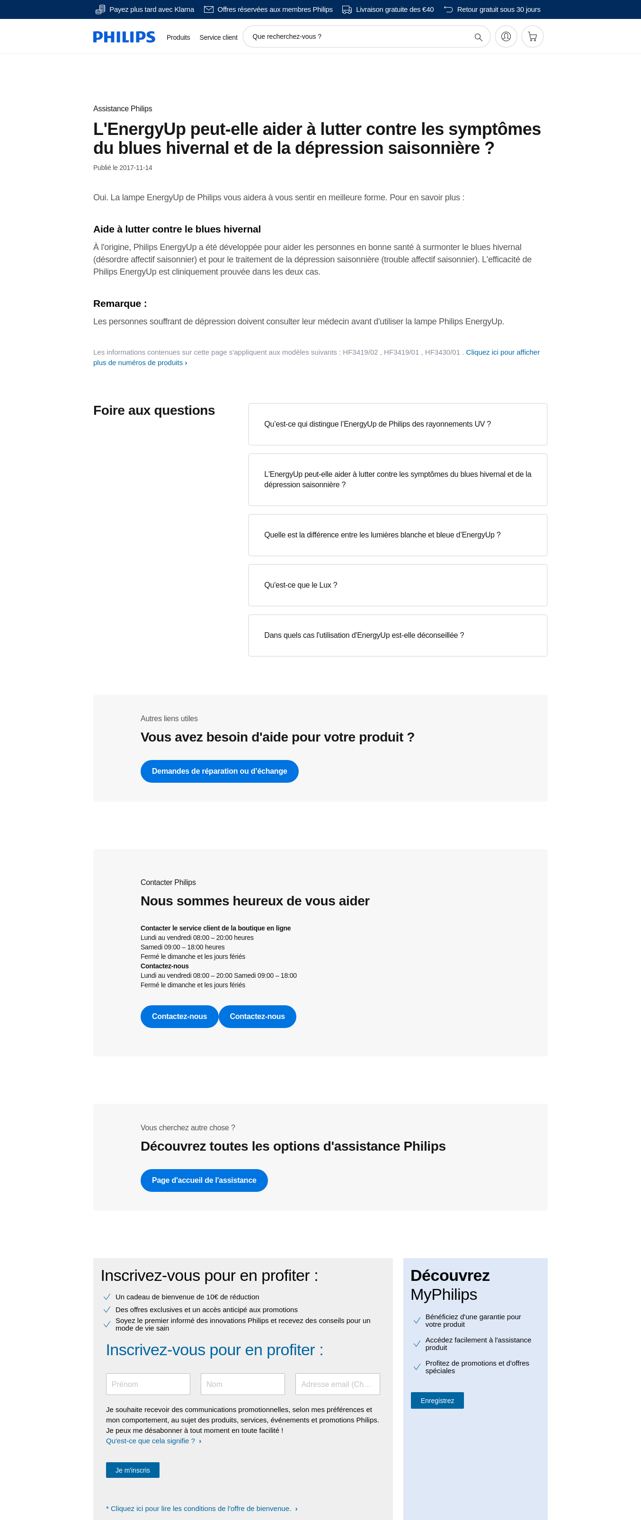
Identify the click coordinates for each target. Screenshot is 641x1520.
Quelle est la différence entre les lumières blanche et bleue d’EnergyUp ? (382, 535)
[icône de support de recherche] (478, 37)
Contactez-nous (179, 1016)
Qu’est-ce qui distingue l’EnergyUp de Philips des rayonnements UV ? (377, 424)
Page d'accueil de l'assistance (204, 1180)
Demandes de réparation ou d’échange (219, 771)
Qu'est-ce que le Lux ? (300, 585)
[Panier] (532, 36)
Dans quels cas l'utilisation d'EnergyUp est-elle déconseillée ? (364, 635)
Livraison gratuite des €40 (395, 9)
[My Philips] (506, 36)
